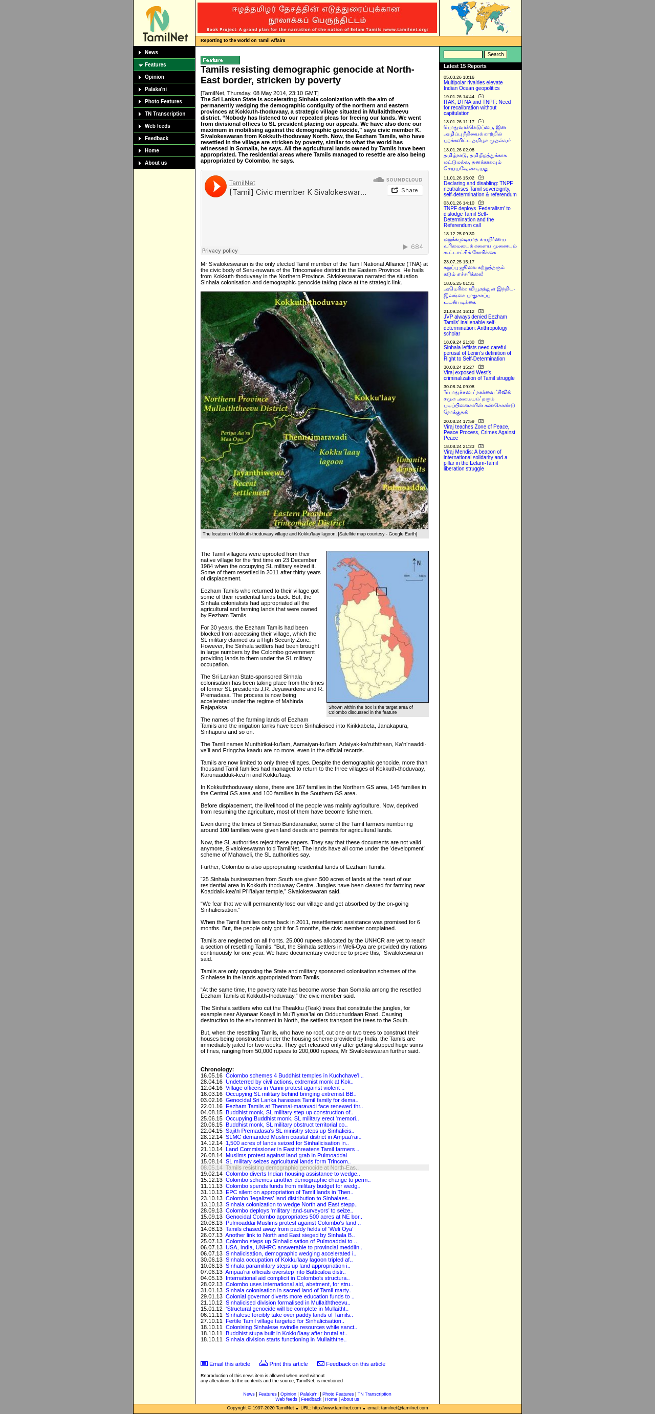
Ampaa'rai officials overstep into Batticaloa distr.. (285, 1272)
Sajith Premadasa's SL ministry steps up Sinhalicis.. (290, 1131)
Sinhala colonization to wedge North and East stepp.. (292, 1204)
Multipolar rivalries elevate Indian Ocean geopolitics (473, 85)
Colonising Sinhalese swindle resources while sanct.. (291, 1327)
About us (156, 163)
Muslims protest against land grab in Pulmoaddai (286, 1155)
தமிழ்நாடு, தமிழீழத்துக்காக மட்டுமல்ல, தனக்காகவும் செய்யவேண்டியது (475, 161)
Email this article (229, 1364)
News (151, 52)
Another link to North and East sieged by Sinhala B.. (290, 1235)
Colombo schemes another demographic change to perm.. (298, 1180)
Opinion (154, 77)
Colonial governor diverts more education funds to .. (290, 1296)
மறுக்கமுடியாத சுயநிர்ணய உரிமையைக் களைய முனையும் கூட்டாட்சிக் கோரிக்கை (480, 245)
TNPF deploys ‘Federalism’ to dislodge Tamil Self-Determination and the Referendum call (477, 217)
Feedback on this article (355, 1364)
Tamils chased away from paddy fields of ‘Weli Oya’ (290, 1229)
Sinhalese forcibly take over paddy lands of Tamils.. (289, 1315)
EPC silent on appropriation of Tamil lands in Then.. (290, 1192)
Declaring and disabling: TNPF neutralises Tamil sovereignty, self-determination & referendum (480, 189)
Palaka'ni (156, 89)
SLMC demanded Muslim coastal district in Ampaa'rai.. (294, 1137)
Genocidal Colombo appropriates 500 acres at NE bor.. (294, 1217)
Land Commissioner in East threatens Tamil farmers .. (292, 1149)
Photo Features (163, 101)
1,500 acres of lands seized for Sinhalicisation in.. (287, 1143)
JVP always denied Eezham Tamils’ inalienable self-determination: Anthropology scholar (476, 325)
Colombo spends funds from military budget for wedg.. (293, 1186)
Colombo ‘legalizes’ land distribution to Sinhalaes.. (288, 1198)
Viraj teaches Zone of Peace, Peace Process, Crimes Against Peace (479, 432)
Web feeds (157, 126)
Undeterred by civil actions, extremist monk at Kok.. (290, 1082)
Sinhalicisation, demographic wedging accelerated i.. (291, 1253)
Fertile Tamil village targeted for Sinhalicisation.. (285, 1321)
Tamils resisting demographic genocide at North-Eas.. (292, 1167)
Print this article (289, 1364)
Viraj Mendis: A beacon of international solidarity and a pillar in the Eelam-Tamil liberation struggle (476, 460)
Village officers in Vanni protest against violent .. (285, 1088)
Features (155, 65)
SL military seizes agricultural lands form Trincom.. (288, 1161)
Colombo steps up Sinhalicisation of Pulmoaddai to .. (291, 1241)
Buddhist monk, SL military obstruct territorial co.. (287, 1124)
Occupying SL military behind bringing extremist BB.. (291, 1094)
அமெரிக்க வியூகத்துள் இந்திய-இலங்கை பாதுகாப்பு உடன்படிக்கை (479, 295)
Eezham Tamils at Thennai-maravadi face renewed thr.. (294, 1106)
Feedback (156, 138)
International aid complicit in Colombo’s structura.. (288, 1278)
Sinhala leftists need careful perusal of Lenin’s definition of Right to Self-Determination (477, 353)
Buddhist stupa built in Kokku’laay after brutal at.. (286, 1333)
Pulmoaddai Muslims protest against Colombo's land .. (293, 1223)
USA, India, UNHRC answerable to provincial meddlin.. (294, 1247)
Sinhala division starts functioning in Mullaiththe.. (286, 1339)
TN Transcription (165, 114)
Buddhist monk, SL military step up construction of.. (290, 1112)
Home (152, 150)
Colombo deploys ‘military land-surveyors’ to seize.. (290, 1210)
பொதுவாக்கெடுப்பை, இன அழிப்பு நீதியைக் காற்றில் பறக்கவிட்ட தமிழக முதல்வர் (477, 133)
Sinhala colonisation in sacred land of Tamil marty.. (289, 1290)
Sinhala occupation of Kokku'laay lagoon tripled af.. (289, 1259)
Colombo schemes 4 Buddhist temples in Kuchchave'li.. (295, 1075)
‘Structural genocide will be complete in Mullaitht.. (287, 1309)
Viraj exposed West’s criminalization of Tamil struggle (479, 375)
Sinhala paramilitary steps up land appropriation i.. (288, 1266)
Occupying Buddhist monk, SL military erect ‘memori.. (292, 1118)
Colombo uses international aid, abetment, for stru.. (289, 1284)
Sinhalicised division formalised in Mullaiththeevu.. (288, 1302)
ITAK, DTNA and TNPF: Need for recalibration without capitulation (477, 107)
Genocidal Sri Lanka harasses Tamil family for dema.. (292, 1100)
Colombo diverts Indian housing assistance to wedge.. (293, 1174)
